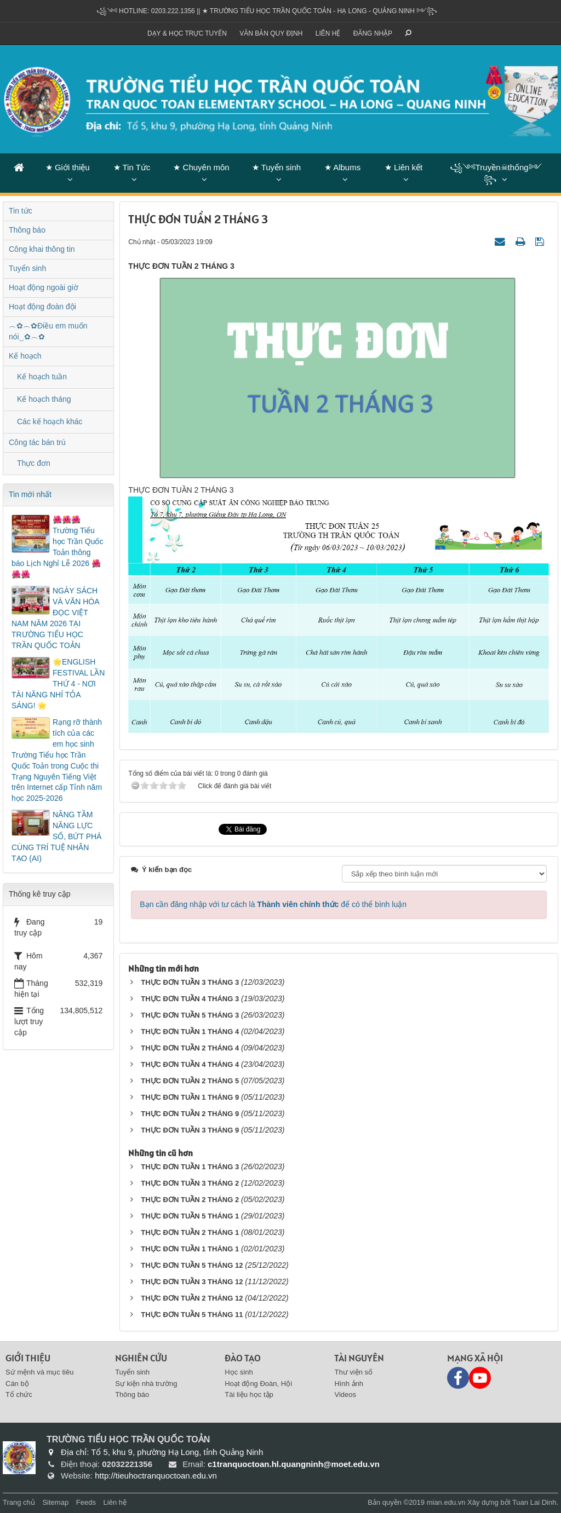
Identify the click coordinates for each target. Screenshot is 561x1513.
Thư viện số (353, 1372)
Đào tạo (243, 1358)
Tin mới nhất (30, 494)
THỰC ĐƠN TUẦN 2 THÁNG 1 (190, 1232)
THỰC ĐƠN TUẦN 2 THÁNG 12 (192, 1298)
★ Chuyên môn (201, 167)
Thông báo (27, 230)
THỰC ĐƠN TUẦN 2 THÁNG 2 (190, 1200)
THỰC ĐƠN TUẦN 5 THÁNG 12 (192, 1265)
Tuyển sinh (27, 268)
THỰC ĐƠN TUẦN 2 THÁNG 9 (190, 1114)
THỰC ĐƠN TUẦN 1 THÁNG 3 (190, 1167)
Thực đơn (33, 463)
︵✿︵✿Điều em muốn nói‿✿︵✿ (48, 331)
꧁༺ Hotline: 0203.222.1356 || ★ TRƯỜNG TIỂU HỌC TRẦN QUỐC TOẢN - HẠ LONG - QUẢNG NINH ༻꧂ (267, 11)
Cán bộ (17, 1383)
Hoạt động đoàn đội (42, 306)
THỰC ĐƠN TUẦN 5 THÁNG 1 (190, 1216)
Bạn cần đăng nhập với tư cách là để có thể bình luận (273, 904)
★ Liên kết (403, 167)
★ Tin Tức (132, 167)
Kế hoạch (25, 355)
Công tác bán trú (37, 442)
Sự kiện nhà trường (146, 1383)
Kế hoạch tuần (42, 376)
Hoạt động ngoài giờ (43, 287)
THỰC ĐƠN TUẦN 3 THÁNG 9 (190, 1130)
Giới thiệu (27, 1358)
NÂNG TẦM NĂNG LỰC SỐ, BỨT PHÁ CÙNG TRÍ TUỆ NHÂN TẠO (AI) (56, 836)
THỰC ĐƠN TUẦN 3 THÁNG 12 (192, 1282)
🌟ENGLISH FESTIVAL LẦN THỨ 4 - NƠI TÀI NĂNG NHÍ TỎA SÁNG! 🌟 (58, 683)
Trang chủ (19, 1502)
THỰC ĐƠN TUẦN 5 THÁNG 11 (192, 1314)
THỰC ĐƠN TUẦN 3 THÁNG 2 (190, 1183)
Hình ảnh (348, 1383)
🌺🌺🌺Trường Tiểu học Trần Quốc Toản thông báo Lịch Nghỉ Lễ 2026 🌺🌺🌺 (57, 547)
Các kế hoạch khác (50, 421)
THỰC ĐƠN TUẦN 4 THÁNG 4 (190, 1064)
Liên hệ (328, 33)
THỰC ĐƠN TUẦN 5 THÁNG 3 (190, 1015)
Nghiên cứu (141, 1358)
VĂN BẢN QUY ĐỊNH (270, 33)
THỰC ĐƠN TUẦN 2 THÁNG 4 (190, 1048)
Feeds (86, 1502)
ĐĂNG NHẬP (372, 33)
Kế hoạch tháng (44, 399)
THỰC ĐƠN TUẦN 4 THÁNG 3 (190, 999)
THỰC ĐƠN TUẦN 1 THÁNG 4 (190, 1031)
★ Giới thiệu (67, 167)
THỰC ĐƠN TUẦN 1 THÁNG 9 (190, 1097)
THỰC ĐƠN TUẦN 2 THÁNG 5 (190, 1081)
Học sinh (239, 1372)
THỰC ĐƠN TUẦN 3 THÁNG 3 (190, 982)
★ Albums (342, 167)
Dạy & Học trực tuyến (187, 33)
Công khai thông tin (42, 249)
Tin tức (20, 210)
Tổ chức (18, 1394)
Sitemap (55, 1502)
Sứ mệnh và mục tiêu (39, 1372)
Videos (345, 1394)
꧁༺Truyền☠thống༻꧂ (496, 173)
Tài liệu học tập (249, 1394)
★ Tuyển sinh (276, 167)
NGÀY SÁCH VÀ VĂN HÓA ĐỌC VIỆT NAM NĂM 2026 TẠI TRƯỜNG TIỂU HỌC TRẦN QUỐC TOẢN (55, 618)
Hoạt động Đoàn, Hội (258, 1383)
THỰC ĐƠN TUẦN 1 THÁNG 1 (190, 1249)
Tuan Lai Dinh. (535, 1502)
